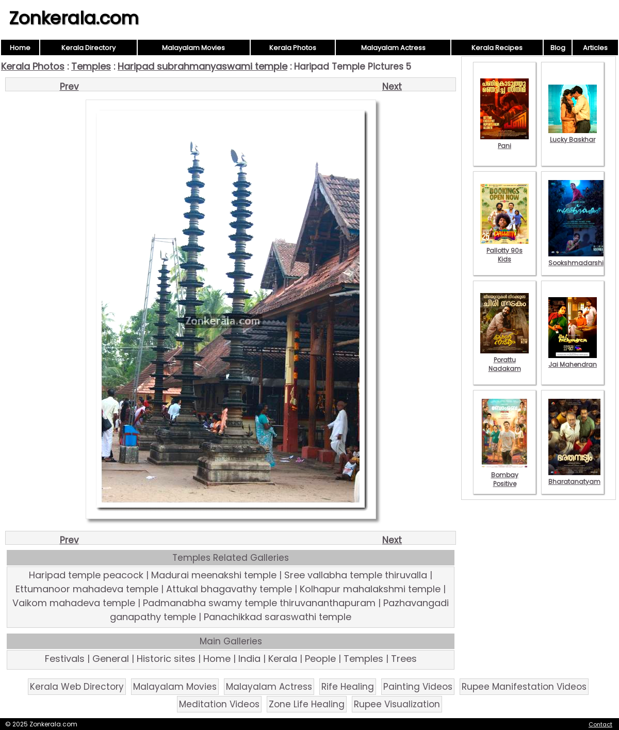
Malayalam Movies (193, 48)
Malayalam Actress (393, 48)
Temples (91, 66)
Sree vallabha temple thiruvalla (355, 575)
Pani (504, 141)
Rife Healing (347, 686)
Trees (404, 658)
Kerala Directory (88, 48)
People (320, 658)
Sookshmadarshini (578, 258)
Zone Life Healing (307, 704)
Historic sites (166, 658)
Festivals (65, 658)
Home (20, 48)
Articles (595, 48)
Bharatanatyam (574, 477)
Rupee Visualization (397, 704)
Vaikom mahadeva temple (73, 602)
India (249, 658)
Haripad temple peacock (86, 575)
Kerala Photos (292, 48)
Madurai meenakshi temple (213, 575)
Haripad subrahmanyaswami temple (202, 66)
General (110, 658)
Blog (557, 48)
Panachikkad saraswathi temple (277, 616)
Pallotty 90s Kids (504, 250)
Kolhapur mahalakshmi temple (370, 588)
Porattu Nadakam (504, 360)
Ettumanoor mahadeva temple (86, 588)
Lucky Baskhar (572, 135)
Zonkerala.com (74, 18)
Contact (600, 724)
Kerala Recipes (497, 48)
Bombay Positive (504, 475)
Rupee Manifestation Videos (524, 686)
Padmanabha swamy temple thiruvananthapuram (259, 602)
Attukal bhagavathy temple (229, 588)
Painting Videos (417, 686)
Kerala (282, 658)
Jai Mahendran (572, 360)
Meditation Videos (219, 704)
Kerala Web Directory (77, 686)
